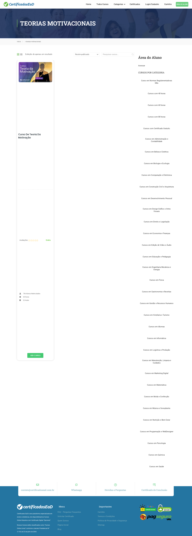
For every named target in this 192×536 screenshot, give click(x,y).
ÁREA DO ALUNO (182, 4)
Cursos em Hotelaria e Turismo (156, 315)
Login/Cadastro (152, 4)
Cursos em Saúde (156, 467)
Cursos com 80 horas (156, 117)
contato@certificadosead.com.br (37, 492)
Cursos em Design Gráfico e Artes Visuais (157, 210)
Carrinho (168, 4)
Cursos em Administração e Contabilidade (156, 140)
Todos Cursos (102, 4)
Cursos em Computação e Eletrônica (157, 175)
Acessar (141, 66)
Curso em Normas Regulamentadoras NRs (156, 82)
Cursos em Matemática (156, 385)
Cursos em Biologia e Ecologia (156, 163)
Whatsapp (76, 492)
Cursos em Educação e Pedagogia (157, 257)
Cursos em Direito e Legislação (157, 222)
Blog (59, 531)
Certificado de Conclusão (154, 492)
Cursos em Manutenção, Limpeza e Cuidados (156, 361)
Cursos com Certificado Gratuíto (156, 128)
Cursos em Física (157, 280)
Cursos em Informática (156, 338)
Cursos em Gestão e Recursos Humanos (156, 303)
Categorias (118, 4)
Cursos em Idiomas (157, 327)
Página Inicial (63, 527)
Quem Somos (63, 523)
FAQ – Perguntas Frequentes (69, 514)
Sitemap (101, 527)
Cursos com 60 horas (156, 105)
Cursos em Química (157, 455)
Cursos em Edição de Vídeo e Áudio (156, 245)
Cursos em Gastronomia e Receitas (156, 292)
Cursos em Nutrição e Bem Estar (156, 420)
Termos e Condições (106, 519)
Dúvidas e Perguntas (115, 492)
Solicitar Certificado (66, 519)
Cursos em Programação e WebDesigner (156, 432)
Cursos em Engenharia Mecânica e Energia (156, 268)
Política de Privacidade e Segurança (112, 523)
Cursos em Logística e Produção (156, 350)
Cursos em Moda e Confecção (156, 397)
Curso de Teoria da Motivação (29, 136)
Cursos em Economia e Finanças (156, 233)
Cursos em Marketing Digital (156, 373)
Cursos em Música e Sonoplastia (156, 408)
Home (88, 4)
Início (19, 41)
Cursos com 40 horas (156, 94)
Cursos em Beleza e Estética (156, 152)
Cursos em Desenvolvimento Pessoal (156, 198)
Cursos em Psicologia (157, 443)
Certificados (135, 4)
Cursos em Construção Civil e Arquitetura (157, 187)
